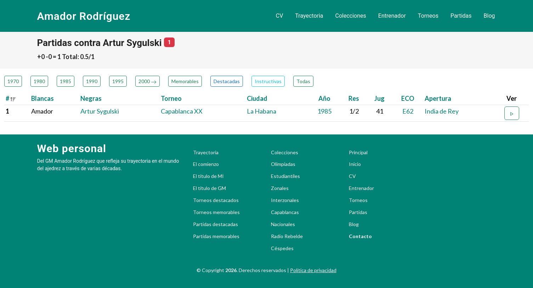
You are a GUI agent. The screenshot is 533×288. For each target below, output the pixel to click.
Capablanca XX (182, 111)
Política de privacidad (313, 270)
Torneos (428, 15)
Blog (489, 15)
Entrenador (392, 15)
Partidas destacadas (215, 224)
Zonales (280, 188)
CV (279, 15)
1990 (91, 81)
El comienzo (206, 164)
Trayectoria (309, 15)
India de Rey (442, 111)
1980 (39, 81)
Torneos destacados (216, 200)
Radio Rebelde (287, 236)
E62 (407, 111)
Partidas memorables (216, 236)
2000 (147, 81)
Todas (303, 81)
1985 (65, 81)
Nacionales (283, 224)
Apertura (438, 98)
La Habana (261, 111)
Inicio (355, 164)
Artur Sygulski (99, 111)
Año (324, 98)
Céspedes (282, 248)
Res (353, 98)
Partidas (461, 15)
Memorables (185, 81)
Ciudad (257, 98)
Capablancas (285, 212)
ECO (407, 98)
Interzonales (285, 200)
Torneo (171, 98)
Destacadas (227, 81)
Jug (379, 98)
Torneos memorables (216, 212)
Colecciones (350, 15)
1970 (13, 81)
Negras (91, 98)
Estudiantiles (285, 176)
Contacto (360, 236)
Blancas (42, 98)
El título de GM (209, 188)
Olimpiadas (283, 164)
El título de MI (208, 176)
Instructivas (268, 81)
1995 (118, 81)
